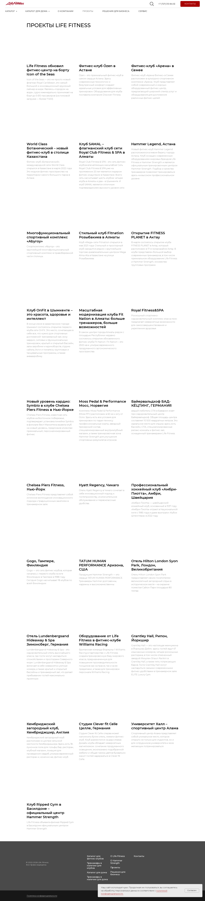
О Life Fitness (117, 856)
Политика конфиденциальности (42, 895)
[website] (152, 4)
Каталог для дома (97, 872)
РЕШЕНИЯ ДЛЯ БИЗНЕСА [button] (115, 11)
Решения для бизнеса (117, 873)
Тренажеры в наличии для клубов (94, 865)
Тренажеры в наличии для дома (97, 878)
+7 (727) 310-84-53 (166, 4)
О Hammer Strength (116, 861)
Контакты (139, 856)
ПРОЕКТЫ (87, 11)
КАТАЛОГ (10, 11)
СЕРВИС (142, 11)
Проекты (115, 867)
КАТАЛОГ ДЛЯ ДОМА (36, 11)
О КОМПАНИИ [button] (65, 11)
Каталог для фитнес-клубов (95, 857)
